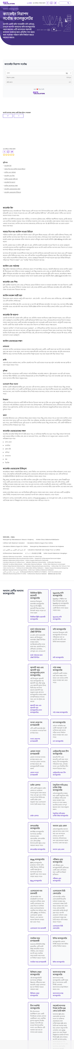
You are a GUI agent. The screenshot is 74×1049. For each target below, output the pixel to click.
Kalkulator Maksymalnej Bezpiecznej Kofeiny (38, 521)
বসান (29, 3)
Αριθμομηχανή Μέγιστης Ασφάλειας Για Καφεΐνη (33, 526)
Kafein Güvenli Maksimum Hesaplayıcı (55, 508)
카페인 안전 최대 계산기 (9, 523)
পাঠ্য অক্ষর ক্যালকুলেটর (60, 667)
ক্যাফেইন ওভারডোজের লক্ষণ (12, 155)
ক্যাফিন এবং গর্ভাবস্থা (10, 139)
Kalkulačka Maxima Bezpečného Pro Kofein (14, 528)
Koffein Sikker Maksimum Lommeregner (54, 519)
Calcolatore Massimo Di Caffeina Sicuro (14, 517)
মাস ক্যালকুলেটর (58, 696)
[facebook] (47, 3)
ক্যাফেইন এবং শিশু (9, 142)
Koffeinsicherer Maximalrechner (13, 508)
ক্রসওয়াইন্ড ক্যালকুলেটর (37, 804)
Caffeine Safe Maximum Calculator (14, 498)
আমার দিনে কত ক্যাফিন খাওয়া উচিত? (14, 135)
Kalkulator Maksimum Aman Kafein (12, 511)
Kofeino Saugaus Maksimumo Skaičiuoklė (36, 515)
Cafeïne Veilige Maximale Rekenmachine (14, 521)
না (18, 107)
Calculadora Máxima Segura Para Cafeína (40, 498)
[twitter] (55, 3)
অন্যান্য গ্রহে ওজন (58, 804)
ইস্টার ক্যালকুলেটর (58, 917)
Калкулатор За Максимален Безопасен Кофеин (48, 513)
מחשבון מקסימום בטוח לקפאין (55, 526)
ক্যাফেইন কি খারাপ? (9, 149)
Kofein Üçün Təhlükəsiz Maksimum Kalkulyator (41, 525)
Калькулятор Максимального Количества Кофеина (47, 501)
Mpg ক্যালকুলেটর (36, 835)
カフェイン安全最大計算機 (33, 508)
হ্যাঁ (7, 107)
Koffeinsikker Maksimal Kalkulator (33, 519)
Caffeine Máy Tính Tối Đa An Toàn (60, 521)
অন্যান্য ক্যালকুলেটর (10, 9)
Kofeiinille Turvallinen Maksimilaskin (13, 519)
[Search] (64, 3)
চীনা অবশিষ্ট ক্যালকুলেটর (38, 1021)
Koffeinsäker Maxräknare (54, 517)
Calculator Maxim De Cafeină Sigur (32, 511)
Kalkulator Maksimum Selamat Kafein (36, 517)
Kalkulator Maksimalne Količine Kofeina (13, 515)
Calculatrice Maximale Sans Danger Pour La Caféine (44, 505)
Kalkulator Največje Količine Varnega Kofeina (15, 525)
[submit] (68, 3)
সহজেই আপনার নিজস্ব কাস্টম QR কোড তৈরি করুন (60, 1018)
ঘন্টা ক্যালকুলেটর (58, 612)
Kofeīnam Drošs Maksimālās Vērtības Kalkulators (30, 523)
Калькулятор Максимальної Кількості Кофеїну (18, 494)
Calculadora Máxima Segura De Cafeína (15, 501)
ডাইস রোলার (34, 770)
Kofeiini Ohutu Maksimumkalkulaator (47, 494)
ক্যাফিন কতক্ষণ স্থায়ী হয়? (11, 145)
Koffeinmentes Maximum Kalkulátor (37, 528)
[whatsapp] (51, 2)
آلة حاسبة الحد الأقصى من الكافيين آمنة (14, 505)
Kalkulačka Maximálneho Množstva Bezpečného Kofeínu (18, 513)
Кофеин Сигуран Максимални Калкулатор (56, 523)
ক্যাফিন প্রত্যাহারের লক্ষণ (11, 152)
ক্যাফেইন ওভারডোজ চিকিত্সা (12, 159)
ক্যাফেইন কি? (7, 132)
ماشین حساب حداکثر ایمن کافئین (11, 526)
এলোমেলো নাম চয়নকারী (38, 883)
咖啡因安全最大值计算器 (54, 528)
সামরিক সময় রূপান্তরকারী (38, 917)
